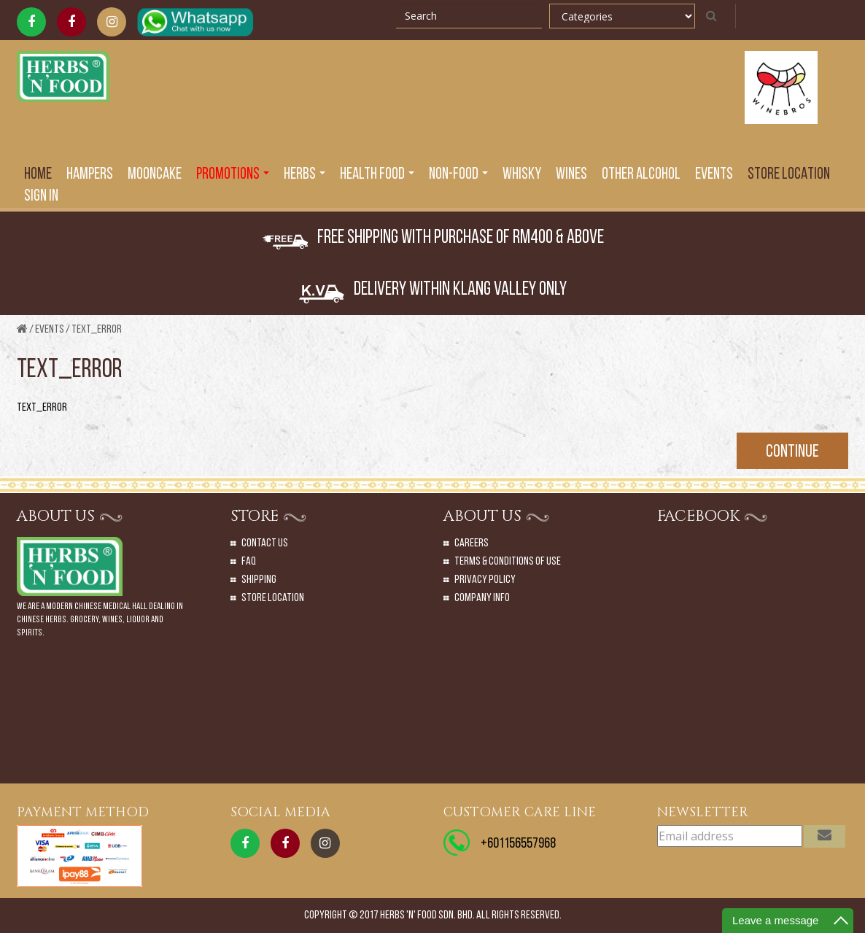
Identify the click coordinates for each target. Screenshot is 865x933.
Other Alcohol (641, 174)
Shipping (258, 580)
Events (49, 330)
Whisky (522, 174)
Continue (792, 452)
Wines (571, 174)
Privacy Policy (485, 580)
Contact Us (264, 543)
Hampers (89, 174)
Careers (471, 543)
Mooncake (155, 174)
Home (38, 174)
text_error (96, 330)
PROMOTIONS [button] (232, 174)
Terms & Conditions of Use (507, 562)
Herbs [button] (304, 174)
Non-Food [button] (458, 174)
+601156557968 (518, 844)
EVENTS (714, 174)
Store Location (789, 174)
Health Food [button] (377, 174)
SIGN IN (41, 196)
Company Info (482, 598)
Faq (248, 562)
